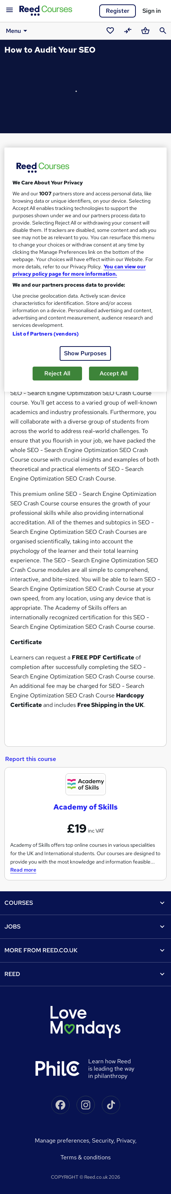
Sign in (151, 11)
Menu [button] (18, 30)
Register (117, 11)
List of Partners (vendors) (45, 333)
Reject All (57, 373)
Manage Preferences (62, 1140)
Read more (23, 869)
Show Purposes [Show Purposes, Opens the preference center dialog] (85, 353)
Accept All (113, 373)
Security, (104, 1140)
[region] (85, 270)
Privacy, (126, 1140)
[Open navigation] (9, 10)
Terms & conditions (85, 1157)
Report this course (30, 759)
